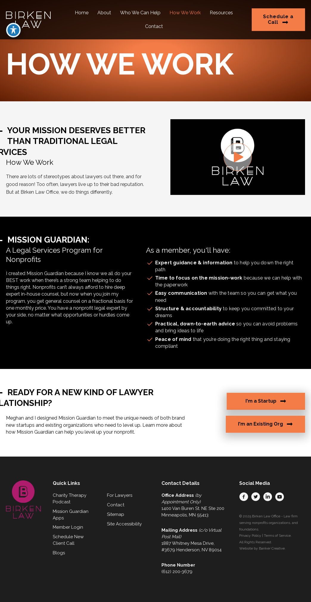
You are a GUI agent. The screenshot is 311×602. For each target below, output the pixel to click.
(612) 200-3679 (176, 571)
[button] (237, 157)
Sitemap (115, 514)
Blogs (59, 553)
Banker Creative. (272, 548)
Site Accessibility (124, 524)
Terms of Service (277, 535)
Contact (115, 505)
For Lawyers (119, 495)
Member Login (68, 527)
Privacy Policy (250, 535)
